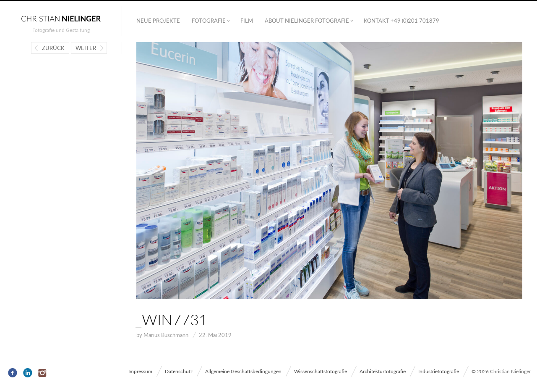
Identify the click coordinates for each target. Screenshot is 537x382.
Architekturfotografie (383, 371)
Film (246, 20)
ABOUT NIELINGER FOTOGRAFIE (307, 20)
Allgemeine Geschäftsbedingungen (243, 371)
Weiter (86, 48)
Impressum (140, 371)
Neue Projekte (158, 20)
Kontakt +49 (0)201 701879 (401, 20)
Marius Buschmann (165, 335)
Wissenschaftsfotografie (320, 371)
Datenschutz (179, 371)
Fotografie (209, 20)
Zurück (53, 48)
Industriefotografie (438, 371)
